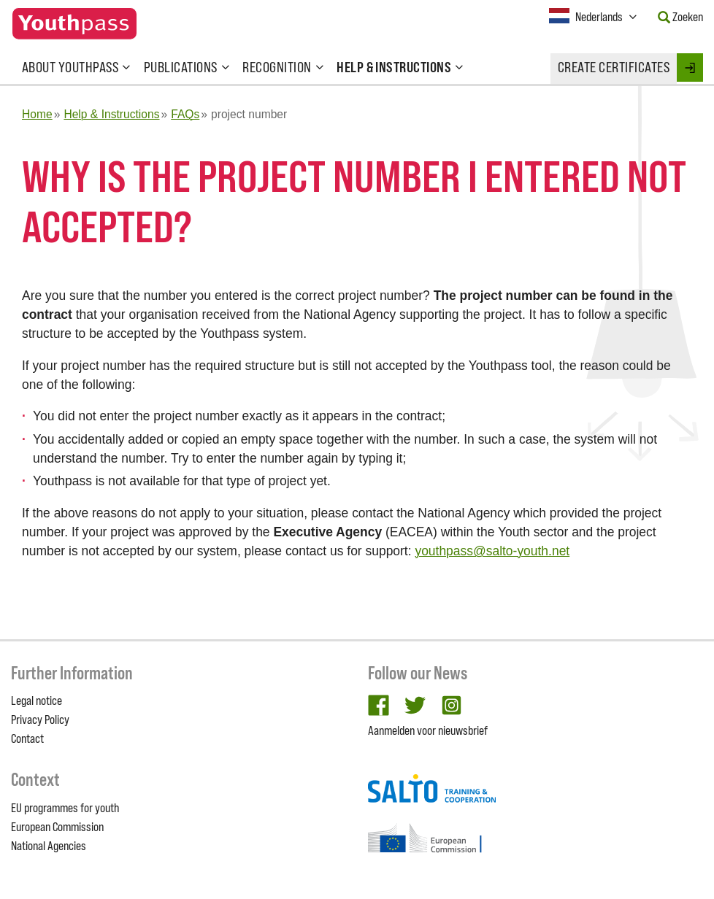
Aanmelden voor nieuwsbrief (428, 730)
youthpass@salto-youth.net (492, 551)
